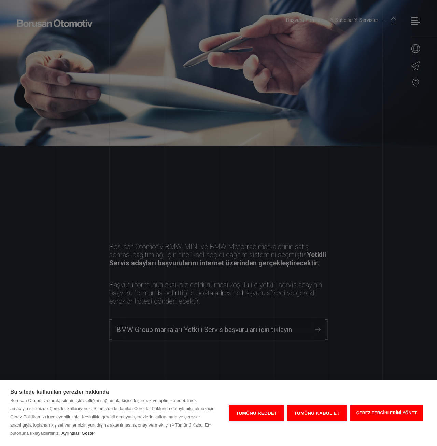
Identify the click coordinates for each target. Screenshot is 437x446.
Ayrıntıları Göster (78, 433)
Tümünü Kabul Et (316, 413)
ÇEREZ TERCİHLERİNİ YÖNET (386, 412)
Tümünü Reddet (256, 413)
